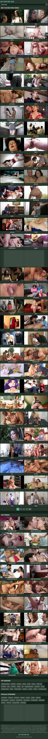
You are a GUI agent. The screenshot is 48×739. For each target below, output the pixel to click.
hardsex (17, 697)
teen (43, 686)
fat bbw (13, 684)
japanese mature (6, 684)
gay (12, 689)
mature (14, 686)
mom (34, 684)
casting (9, 702)
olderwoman (34, 700)
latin (33, 697)
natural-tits (27, 700)
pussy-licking (16, 702)
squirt (28, 697)
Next (30, 509)
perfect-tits (20, 700)
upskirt (23, 697)
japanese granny (29, 686)
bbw (19, 686)
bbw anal (40, 684)
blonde (38, 697)
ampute (25, 689)
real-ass (11, 697)
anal (29, 684)
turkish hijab (18, 689)
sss (9, 686)
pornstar (13, 700)
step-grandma (5, 700)
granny (19, 684)
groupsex (42, 700)
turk (25, 684)
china (36, 689)
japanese (37, 686)
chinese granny (43, 689)
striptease (5, 697)
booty (4, 702)
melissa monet (5, 689)
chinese (4, 686)
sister (31, 689)
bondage (24, 702)
